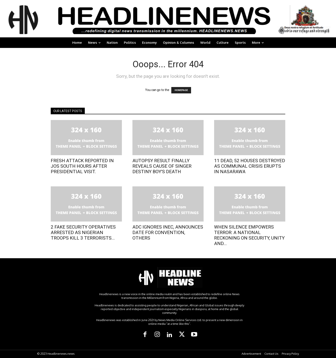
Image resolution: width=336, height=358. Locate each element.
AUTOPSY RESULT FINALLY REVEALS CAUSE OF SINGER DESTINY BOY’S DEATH (161, 166)
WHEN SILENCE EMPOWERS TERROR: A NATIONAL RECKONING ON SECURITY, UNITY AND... (249, 235)
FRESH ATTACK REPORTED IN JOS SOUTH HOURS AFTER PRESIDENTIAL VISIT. (82, 166)
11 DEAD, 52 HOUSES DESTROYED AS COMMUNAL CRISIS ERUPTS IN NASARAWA (249, 166)
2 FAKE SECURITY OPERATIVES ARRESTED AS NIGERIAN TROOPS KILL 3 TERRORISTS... (83, 232)
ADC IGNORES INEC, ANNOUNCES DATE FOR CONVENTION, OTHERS (167, 232)
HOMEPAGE (181, 90)
